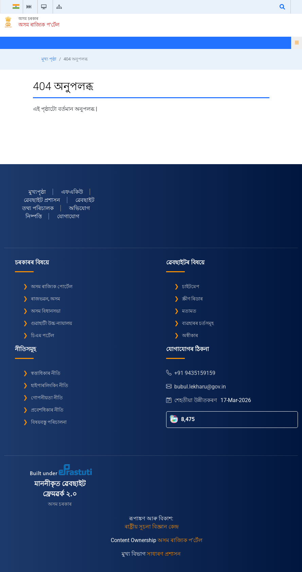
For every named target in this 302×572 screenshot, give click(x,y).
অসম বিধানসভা (45, 311)
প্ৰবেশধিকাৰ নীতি (47, 410)
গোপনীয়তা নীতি (47, 397)
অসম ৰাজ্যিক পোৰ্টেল (51, 286)
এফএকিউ (72, 192)
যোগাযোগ (68, 216)
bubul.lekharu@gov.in (196, 386)
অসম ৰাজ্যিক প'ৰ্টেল (38, 25)
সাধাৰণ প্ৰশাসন (164, 554)
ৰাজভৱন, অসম (45, 298)
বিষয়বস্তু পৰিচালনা (49, 422)
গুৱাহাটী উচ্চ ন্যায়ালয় (51, 323)
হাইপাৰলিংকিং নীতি (49, 385)
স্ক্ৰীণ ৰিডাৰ (192, 298)
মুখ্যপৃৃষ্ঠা (37, 192)
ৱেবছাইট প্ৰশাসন (42, 200)
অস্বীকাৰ (190, 335)
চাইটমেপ (190, 286)
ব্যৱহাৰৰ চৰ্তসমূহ (198, 323)
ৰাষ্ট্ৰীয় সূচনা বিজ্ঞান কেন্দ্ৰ (152, 526)
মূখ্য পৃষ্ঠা (48, 59)
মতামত (189, 311)
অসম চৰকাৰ (28, 18)
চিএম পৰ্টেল (42, 335)
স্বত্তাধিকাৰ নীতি (45, 373)
